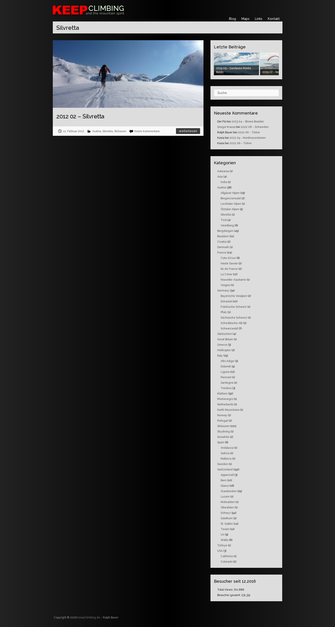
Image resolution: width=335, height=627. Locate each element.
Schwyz (226, 512)
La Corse (226, 274)
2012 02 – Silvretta (80, 116)
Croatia (221, 241)
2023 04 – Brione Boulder (248, 121)
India (224, 182)
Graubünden (229, 491)
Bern (223, 480)
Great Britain (225, 339)
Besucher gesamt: (229, 595)
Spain (220, 442)
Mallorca (226, 458)
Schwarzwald (229, 328)
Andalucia (227, 447)
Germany (223, 290)
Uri (222, 534)
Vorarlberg (227, 225)
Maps (245, 19)
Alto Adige (227, 361)
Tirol (223, 220)
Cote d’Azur (228, 258)
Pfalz (224, 312)
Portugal (222, 420)
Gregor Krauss (226, 127)
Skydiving (223, 431)
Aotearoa (223, 171)
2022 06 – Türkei (249, 132)
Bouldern (223, 236)
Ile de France (229, 268)
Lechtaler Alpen (231, 203)
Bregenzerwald (231, 198)
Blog (232, 19)
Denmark (223, 247)
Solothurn (227, 518)
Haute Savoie (229, 263)
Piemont (226, 377)
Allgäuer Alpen (230, 193)
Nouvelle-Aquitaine (233, 279)
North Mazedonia (228, 409)
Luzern (225, 496)
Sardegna (227, 382)
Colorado (226, 561)
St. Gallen (227, 523)
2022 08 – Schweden (255, 127)
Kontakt (274, 19)
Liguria (225, 371)
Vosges (225, 285)
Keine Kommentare (147, 131)
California (227, 556)
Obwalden (227, 507)
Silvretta (107, 131)
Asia (220, 176)
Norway (222, 415)
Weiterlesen (188, 131)
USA (220, 550)
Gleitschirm (224, 334)
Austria (96, 131)
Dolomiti (226, 366)
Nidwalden (228, 502)
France (221, 252)
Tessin (225, 529)
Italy (220, 355)
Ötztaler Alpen (230, 209)
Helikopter (224, 350)
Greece (222, 344)
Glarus (225, 485)
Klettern (222, 393)
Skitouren (120, 131)
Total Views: (225, 589)
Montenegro (225, 399)
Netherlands (225, 404)
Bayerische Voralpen (234, 296)
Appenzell (227, 475)
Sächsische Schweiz (234, 317)
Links (258, 19)
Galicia (225, 453)
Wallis (224, 540)
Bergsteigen (225, 230)
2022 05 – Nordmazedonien (248, 137)
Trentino (226, 388)
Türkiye (222, 545)
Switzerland (225, 469)
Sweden (222, 464)
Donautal (226, 301)
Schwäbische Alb (232, 323)
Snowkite (223, 437)
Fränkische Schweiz (234, 306)
